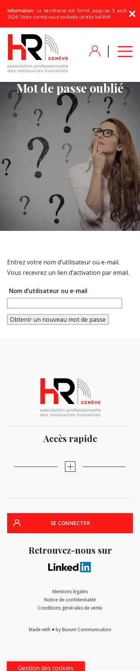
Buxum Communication (86, 629)
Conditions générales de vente (70, 608)
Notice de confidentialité (70, 600)
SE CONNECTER (70, 523)
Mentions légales (70, 591)
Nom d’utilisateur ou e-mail (48, 291)
